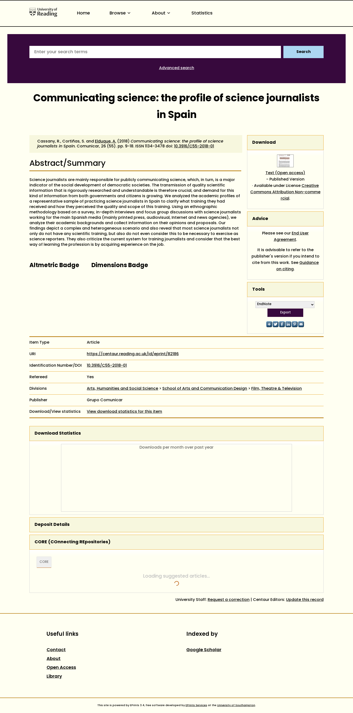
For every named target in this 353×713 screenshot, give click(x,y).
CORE (44, 562)
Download (264, 142)
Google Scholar (203, 650)
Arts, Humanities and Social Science (122, 389)
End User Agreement (291, 236)
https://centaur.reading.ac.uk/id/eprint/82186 (133, 354)
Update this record (305, 600)
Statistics (202, 13)
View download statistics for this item (124, 412)
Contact (56, 650)
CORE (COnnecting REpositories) (73, 542)
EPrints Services (196, 705)
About (162, 13)
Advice (260, 219)
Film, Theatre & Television (276, 389)
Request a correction (229, 600)
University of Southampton (236, 705)
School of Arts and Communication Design (204, 389)
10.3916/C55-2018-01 (194, 146)
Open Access (61, 668)
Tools (258, 289)
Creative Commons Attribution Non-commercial (285, 192)
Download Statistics (58, 433)
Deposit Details (52, 525)
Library (54, 676)
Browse (121, 13)
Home (83, 13)
